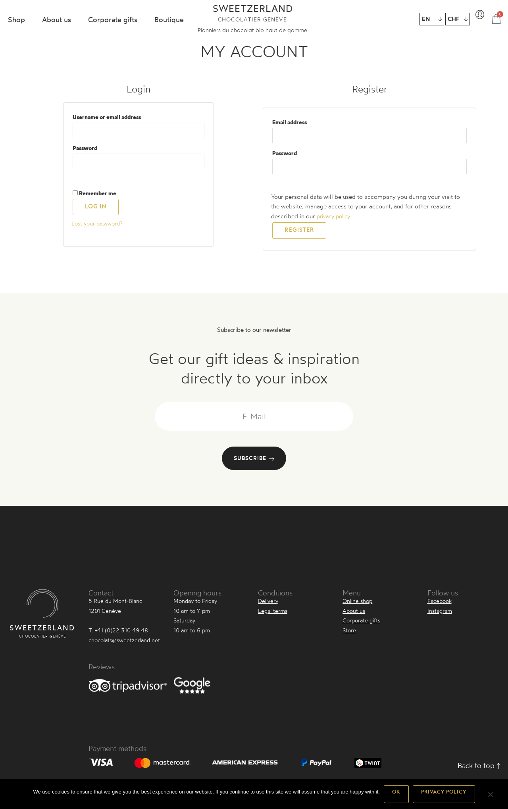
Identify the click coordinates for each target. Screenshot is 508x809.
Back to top (479, 768)
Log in (96, 212)
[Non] (490, 797)
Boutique (169, 19)
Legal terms (272, 613)
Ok (396, 794)
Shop (16, 19)
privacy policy (336, 219)
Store (349, 633)
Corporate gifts (112, 19)
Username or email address (119, 116)
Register (299, 235)
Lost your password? (99, 226)
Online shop (357, 603)
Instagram (439, 613)
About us (56, 19)
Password (97, 148)
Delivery (268, 603)
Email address (301, 121)
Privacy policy (443, 794)
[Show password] (85, 179)
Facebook (439, 603)
